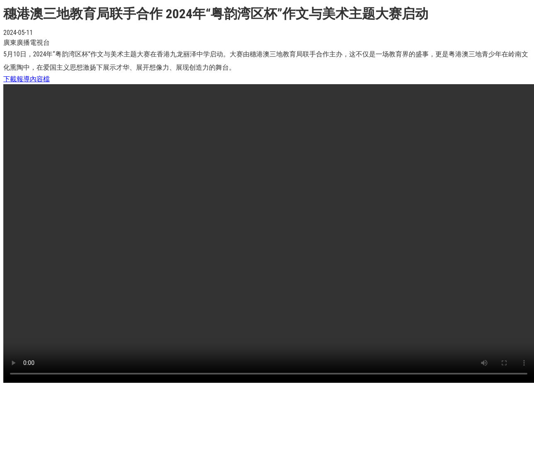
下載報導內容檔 (26, 79)
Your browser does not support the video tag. (268, 233)
